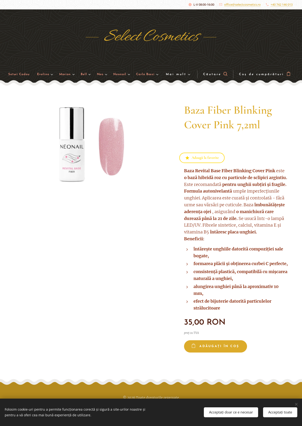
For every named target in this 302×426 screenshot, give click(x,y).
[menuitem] (25, 75)
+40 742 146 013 (282, 4)
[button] (215, 74)
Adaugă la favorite (202, 157)
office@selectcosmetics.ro (242, 4)
